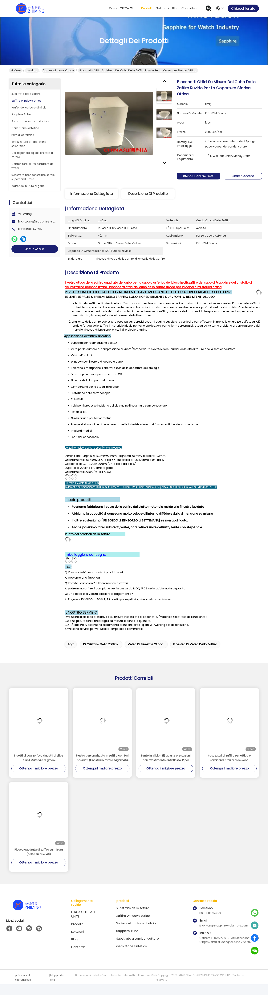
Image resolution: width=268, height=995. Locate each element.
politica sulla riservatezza (23, 977)
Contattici (189, 8)
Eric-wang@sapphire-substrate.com (45, 221)
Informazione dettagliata (91, 193)
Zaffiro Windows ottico (58, 70)
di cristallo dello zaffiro (100, 644)
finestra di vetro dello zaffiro (195, 644)
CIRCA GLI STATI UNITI (129, 8)
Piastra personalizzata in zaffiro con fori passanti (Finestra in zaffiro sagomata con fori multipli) (102, 758)
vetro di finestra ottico (145, 644)
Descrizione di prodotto (148, 193)
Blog (175, 8)
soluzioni (162, 8)
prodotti (147, 8)
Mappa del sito (57, 977)
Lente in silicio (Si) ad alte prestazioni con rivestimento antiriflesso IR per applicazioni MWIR (165, 758)
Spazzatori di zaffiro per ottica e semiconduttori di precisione (229, 758)
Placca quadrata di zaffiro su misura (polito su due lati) (38, 852)
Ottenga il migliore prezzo (202, 176)
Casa (113, 8)
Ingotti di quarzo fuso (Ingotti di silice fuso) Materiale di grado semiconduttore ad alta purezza (38, 758)
